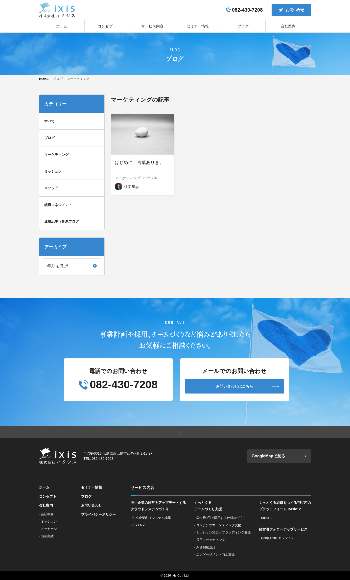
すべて (49, 121)
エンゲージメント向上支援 (217, 554)
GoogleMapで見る (279, 456)
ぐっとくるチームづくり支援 (208, 506)
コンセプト (107, 26)
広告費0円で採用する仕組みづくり (222, 518)
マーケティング (56, 155)
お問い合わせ (91, 505)
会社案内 (288, 26)
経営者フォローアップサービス (283, 529)
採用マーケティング (212, 540)
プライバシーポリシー (98, 514)
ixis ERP (140, 525)
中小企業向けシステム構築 (153, 518)
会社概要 (49, 514)
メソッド (51, 188)
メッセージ (50, 529)
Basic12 (268, 518)
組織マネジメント (58, 205)
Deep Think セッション (279, 538)
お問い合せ (291, 9)
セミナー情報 (198, 26)
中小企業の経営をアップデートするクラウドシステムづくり (158, 506)
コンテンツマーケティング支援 (220, 525)
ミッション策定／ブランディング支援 (225, 532)
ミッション (53, 171)
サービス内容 (152, 26)
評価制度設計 (207, 547)
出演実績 (49, 536)
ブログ (243, 26)
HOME (44, 79)
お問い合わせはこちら (247, 386)
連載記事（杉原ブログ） (63, 221)
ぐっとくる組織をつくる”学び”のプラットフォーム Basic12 (285, 506)
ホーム (61, 26)
